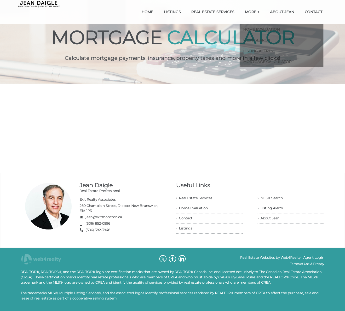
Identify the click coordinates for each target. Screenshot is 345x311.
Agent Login (313, 257)
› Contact (184, 218)
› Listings (184, 228)
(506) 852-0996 (98, 223)
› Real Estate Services (194, 198)
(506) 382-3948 (98, 230)
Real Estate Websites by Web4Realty (270, 257)
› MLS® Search (270, 198)
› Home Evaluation (192, 208)
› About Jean (268, 218)
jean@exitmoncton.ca (104, 217)
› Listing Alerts (270, 208)
